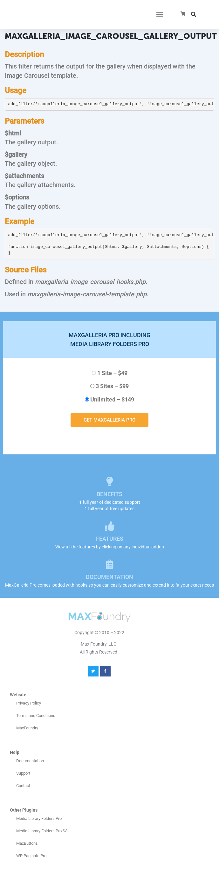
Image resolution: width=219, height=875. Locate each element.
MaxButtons (27, 843)
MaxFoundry (27, 728)
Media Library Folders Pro (39, 818)
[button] (159, 14)
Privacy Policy (28, 703)
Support (23, 773)
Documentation (30, 760)
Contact (23, 785)
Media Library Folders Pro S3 (41, 830)
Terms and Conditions (35, 715)
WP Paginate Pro (31, 855)
